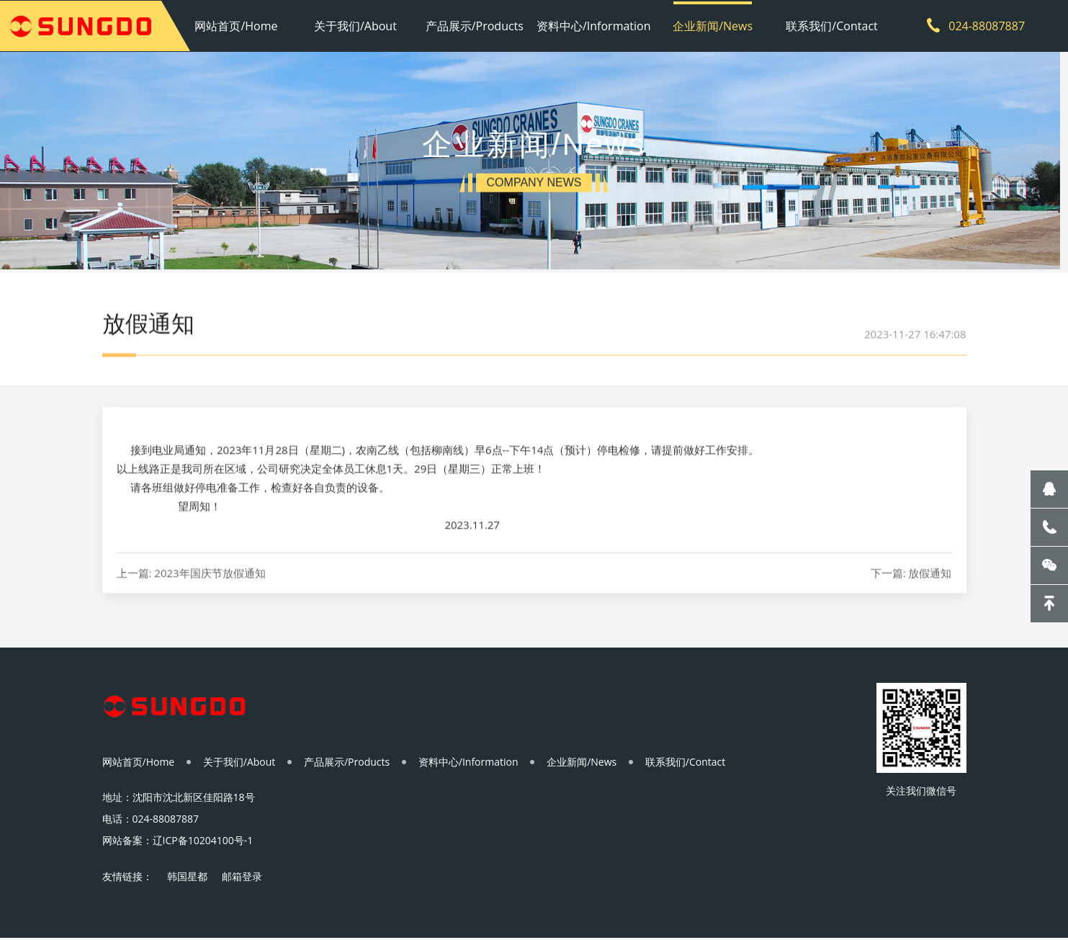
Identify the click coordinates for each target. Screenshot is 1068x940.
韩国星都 (187, 878)
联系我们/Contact (828, 25)
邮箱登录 (242, 878)
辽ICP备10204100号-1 (203, 842)
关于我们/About (356, 25)
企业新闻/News (711, 25)
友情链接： (127, 878)
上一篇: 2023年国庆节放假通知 (191, 590)
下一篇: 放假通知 (911, 590)
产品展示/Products (475, 25)
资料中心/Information (593, 25)
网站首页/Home (238, 25)
